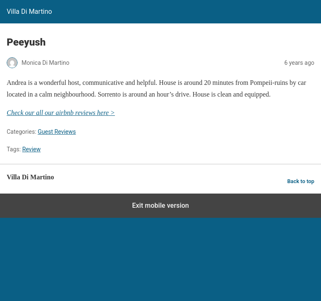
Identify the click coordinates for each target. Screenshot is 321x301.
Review (31, 149)
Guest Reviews (57, 131)
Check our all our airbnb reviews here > (61, 112)
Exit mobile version (160, 205)
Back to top (300, 181)
